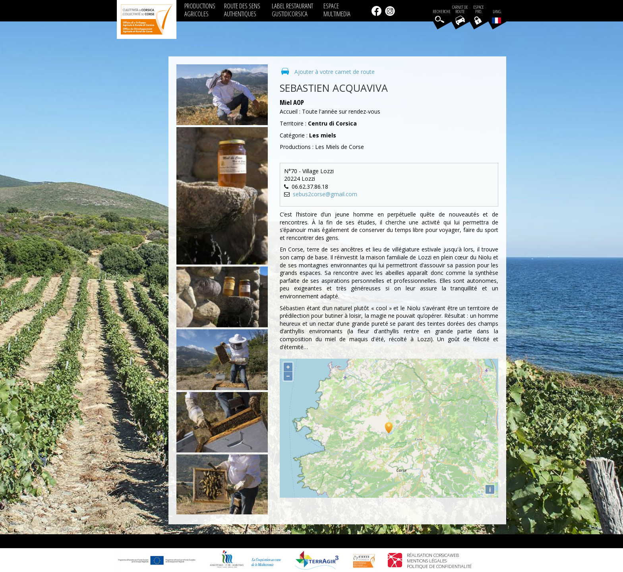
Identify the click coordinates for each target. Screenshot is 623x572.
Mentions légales (427, 561)
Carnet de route (460, 9)
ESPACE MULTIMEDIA (336, 9)
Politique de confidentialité (439, 566)
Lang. (496, 16)
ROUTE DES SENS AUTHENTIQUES (242, 9)
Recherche (442, 11)
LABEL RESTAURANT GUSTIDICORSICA (292, 9)
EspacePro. (478, 9)
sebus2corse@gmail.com (325, 194)
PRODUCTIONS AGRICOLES (199, 9)
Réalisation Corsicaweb (433, 555)
